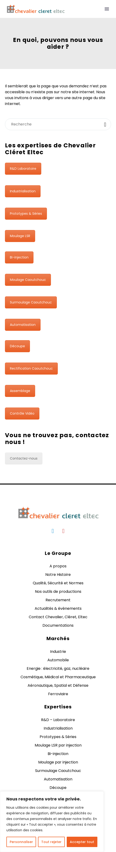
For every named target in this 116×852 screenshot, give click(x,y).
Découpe (17, 346)
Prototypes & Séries (26, 213)
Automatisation (23, 324)
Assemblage (20, 390)
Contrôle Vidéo (22, 413)
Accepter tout (82, 842)
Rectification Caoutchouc (31, 368)
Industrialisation (23, 191)
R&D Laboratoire (23, 168)
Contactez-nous (23, 458)
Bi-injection (19, 257)
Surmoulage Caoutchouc (31, 302)
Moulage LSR (20, 236)
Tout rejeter (51, 842)
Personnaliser (21, 842)
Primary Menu (107, 9)
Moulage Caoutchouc (28, 279)
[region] (52, 821)
